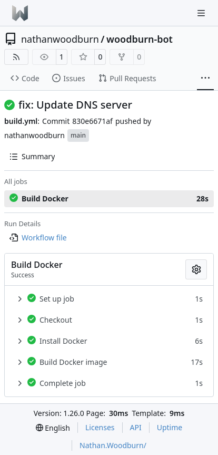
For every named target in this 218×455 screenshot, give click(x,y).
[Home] (20, 13)
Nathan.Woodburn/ (113, 445)
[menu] (53, 428)
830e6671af (92, 121)
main (78, 135)
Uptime (170, 427)
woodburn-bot (139, 39)
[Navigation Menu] (202, 13)
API (136, 427)
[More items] (205, 78)
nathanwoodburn (60, 39)
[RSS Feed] (16, 57)
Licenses (100, 427)
